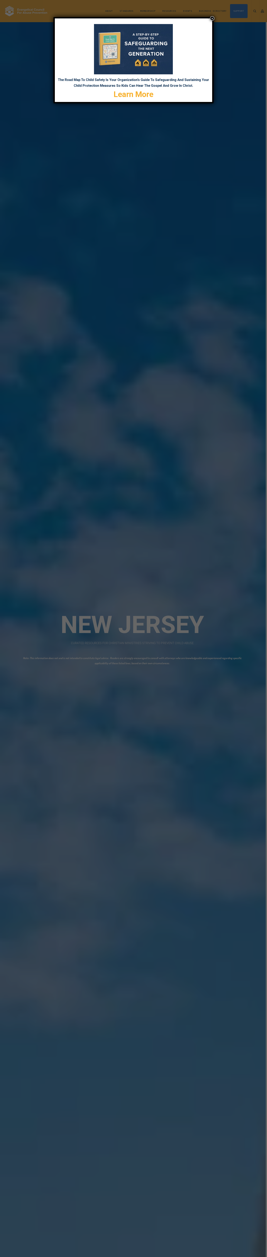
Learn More (133, 94)
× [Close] (212, 18)
